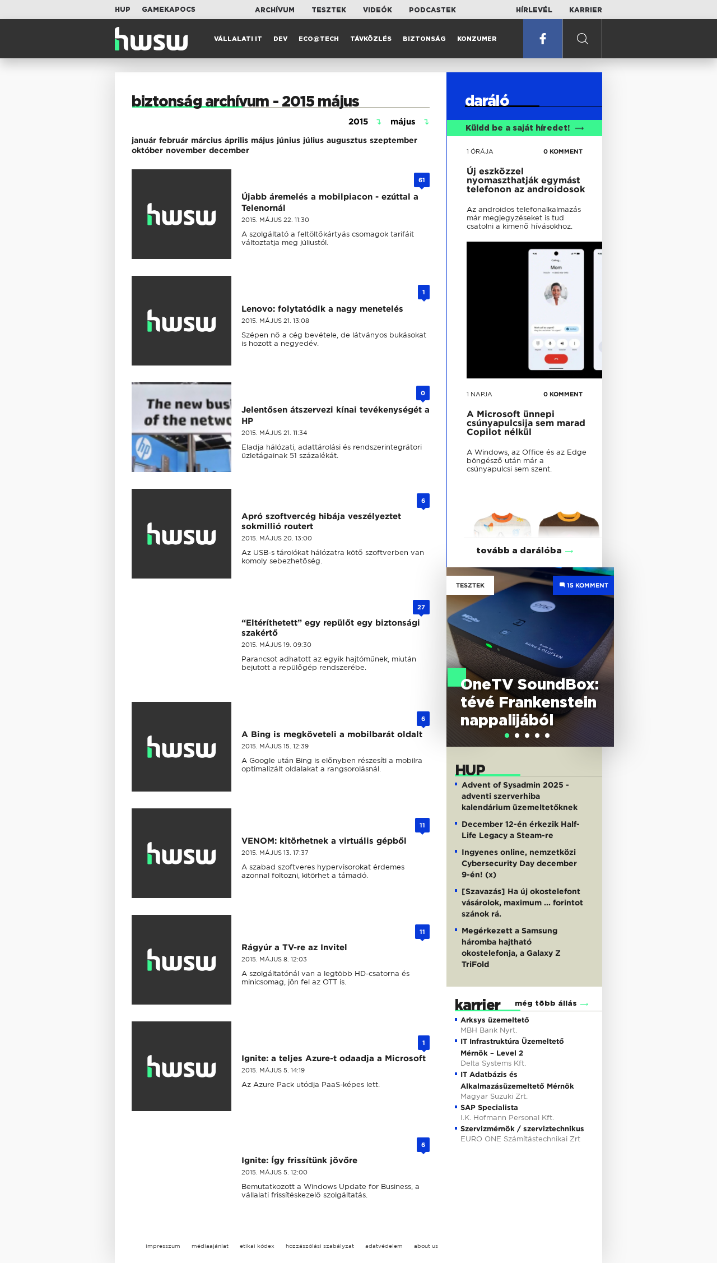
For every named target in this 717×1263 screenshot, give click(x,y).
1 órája (480, 151)
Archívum (275, 10)
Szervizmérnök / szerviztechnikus (522, 1129)
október (147, 150)
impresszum (163, 1246)
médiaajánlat (210, 1246)
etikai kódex (257, 1246)
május (262, 140)
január (144, 140)
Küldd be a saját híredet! (524, 128)
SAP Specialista (489, 1107)
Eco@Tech (319, 39)
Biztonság (424, 39)
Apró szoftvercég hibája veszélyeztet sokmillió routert (321, 521)
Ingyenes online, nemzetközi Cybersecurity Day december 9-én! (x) (519, 863)
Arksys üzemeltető (494, 1020)
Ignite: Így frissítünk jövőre (299, 1160)
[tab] (507, 735)
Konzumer (477, 39)
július (313, 140)
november (186, 150)
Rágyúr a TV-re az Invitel (294, 947)
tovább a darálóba (519, 551)
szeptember (393, 140)
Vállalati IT (238, 39)
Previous (460, 645)
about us (426, 1246)
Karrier (585, 10)
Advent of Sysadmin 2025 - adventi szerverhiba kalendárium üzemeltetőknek (520, 796)
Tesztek (328, 10)
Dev (280, 39)
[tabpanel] (530, 657)
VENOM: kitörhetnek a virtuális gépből (324, 840)
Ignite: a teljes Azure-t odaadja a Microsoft (333, 1058)
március (206, 140)
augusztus (347, 140)
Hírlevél (534, 10)
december (229, 150)
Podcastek (432, 10)
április (236, 140)
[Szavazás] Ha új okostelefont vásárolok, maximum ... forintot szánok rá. (522, 902)
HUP (123, 9)
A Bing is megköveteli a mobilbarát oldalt (331, 734)
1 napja (479, 394)
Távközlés (371, 39)
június (288, 140)
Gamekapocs (168, 9)
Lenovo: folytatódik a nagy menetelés (322, 308)
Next (600, 645)
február (173, 140)
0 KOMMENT (563, 151)
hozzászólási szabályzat (320, 1246)
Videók (377, 10)
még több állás (546, 1003)
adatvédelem (384, 1246)
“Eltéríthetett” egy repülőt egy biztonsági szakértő (330, 628)
